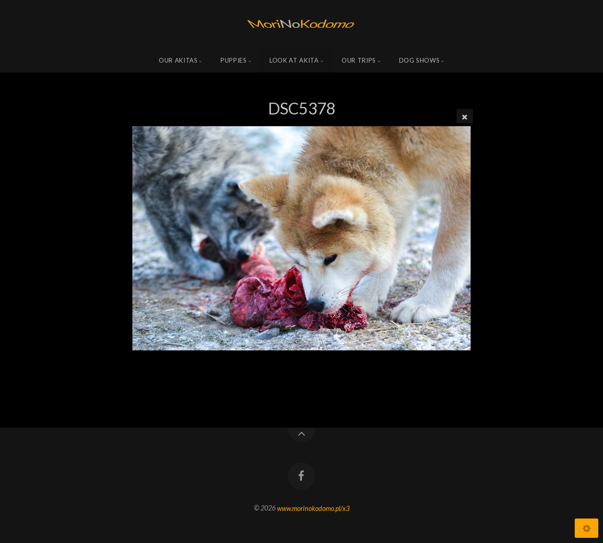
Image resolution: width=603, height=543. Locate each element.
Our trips (359, 60)
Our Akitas (178, 60)
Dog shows (419, 60)
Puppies (233, 60)
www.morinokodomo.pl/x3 (313, 508)
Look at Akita (293, 60)
